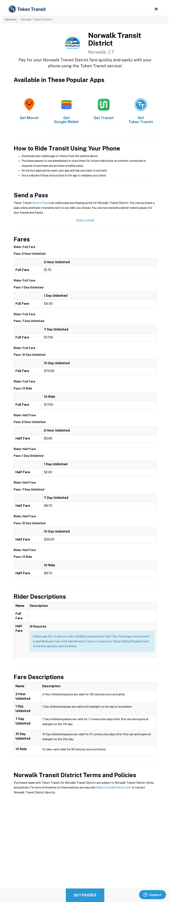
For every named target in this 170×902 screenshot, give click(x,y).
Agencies (11, 19)
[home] (28, 9)
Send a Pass (40, 202)
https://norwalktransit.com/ (113, 787)
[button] (156, 9)
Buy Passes (85, 895)
